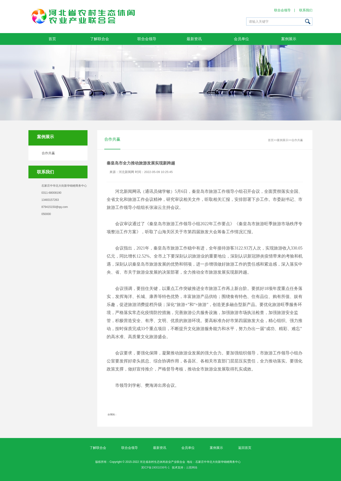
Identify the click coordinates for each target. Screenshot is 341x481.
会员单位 (241, 39)
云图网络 (191, 467)
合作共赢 (47, 153)
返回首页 (244, 448)
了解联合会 (99, 39)
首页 (52, 39)
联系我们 (306, 10)
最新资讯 (194, 39)
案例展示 (288, 39)
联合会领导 (282, 10)
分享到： (112, 414)
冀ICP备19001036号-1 (155, 467)
